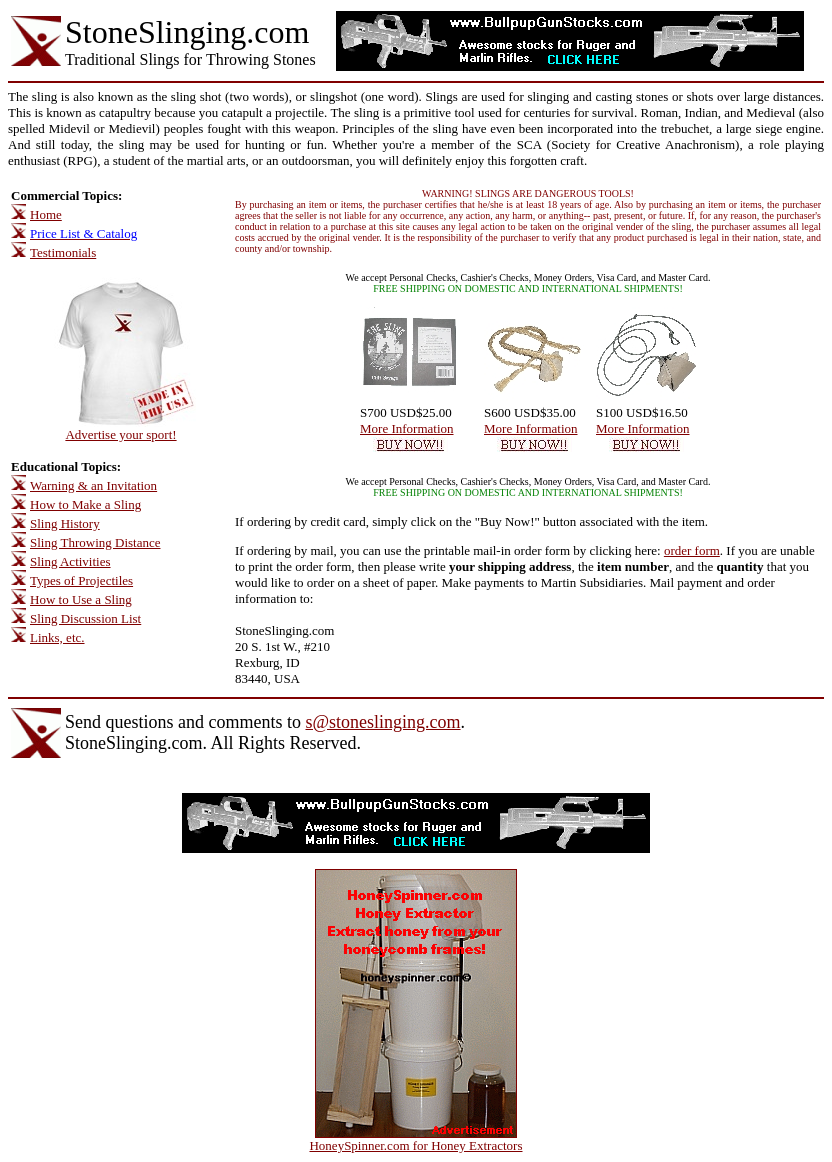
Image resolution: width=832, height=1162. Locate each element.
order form (692, 550)
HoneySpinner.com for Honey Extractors (415, 1145)
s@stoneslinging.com (382, 722)
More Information (407, 428)
